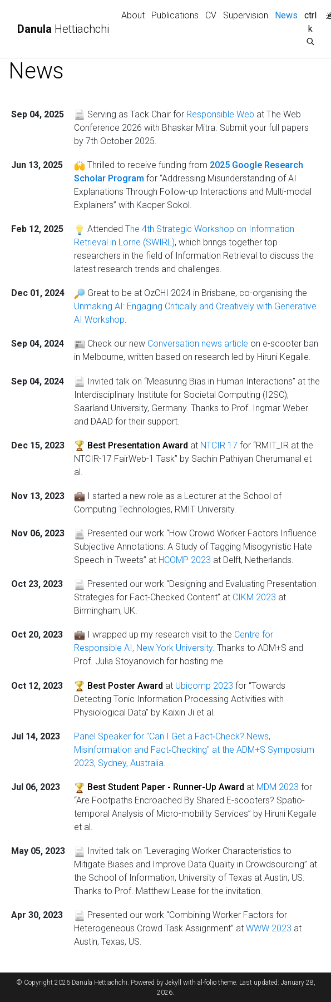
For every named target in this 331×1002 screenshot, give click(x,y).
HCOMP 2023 (185, 560)
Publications (175, 15)
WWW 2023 (269, 928)
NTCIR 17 (219, 445)
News (288, 14)
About (133, 15)
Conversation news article (197, 343)
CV (210, 15)
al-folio (206, 982)
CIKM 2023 (254, 597)
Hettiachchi (63, 29)
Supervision (245, 15)
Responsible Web (220, 114)
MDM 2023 (277, 787)
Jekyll (173, 982)
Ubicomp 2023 (204, 685)
